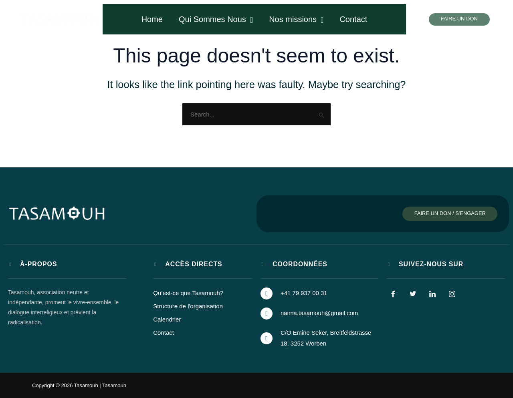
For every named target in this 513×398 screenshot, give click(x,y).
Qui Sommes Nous (216, 19)
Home (152, 19)
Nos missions (296, 19)
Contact (353, 19)
